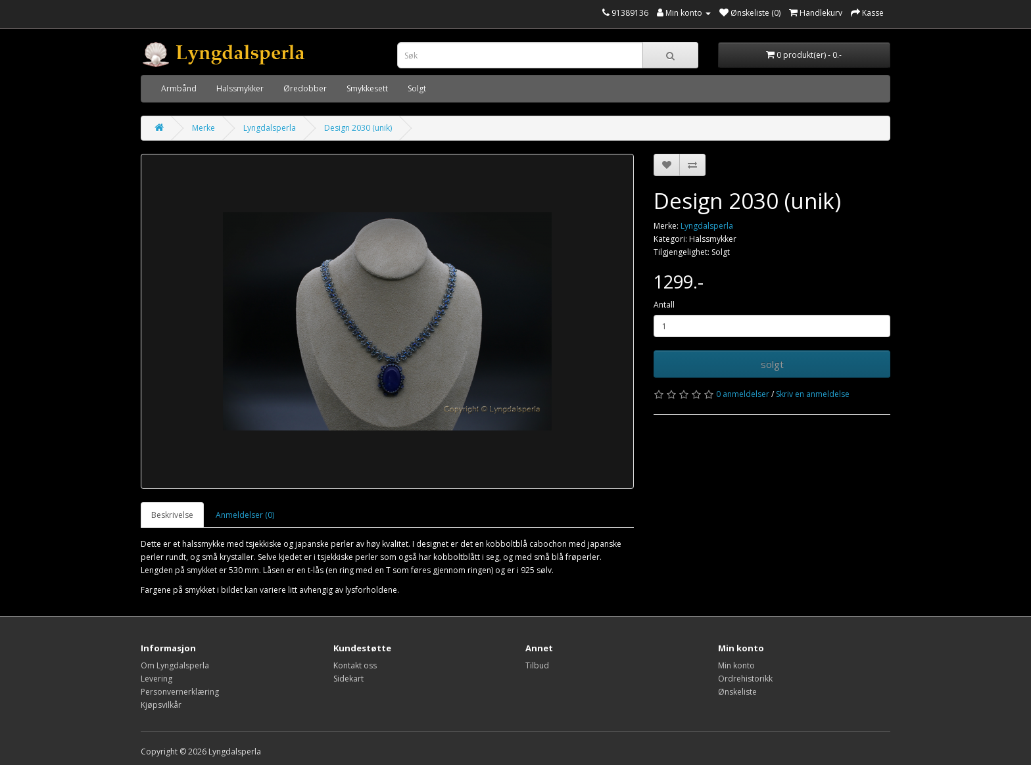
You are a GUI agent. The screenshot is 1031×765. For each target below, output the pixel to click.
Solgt (417, 88)
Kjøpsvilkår (161, 704)
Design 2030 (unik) (358, 127)
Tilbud (537, 665)
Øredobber (305, 88)
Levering (156, 678)
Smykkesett (367, 88)
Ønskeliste (737, 691)
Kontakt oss (355, 665)
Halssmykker (240, 88)
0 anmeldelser (742, 394)
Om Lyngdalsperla (175, 665)
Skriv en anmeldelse (813, 394)
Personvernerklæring (180, 691)
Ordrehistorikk (745, 678)
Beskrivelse (172, 515)
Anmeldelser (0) (245, 515)
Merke (203, 127)
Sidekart (348, 678)
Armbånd (179, 88)
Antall (664, 304)
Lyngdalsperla (269, 127)
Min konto (736, 665)
